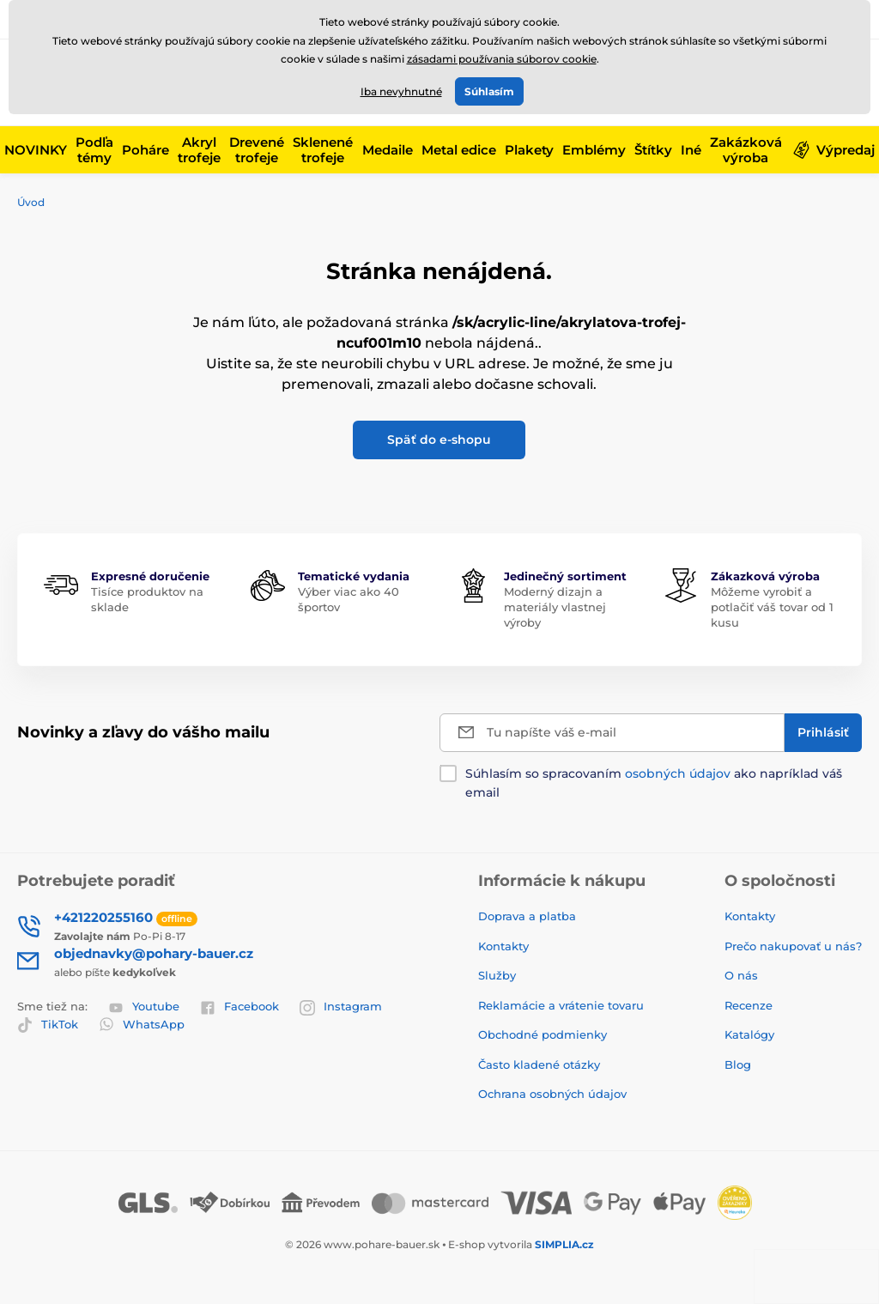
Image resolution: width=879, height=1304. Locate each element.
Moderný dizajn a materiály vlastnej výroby (555, 607)
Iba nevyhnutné (401, 91)
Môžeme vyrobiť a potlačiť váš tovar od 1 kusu (772, 607)
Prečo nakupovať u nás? (793, 946)
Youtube (143, 1007)
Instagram (341, 1007)
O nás (741, 975)
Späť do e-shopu (439, 439)
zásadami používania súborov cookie (502, 58)
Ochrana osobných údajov (552, 1094)
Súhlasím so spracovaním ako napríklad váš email (653, 783)
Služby (497, 975)
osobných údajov (677, 773)
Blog (737, 1064)
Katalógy (749, 1034)
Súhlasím (489, 91)
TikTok (47, 1025)
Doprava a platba (527, 916)
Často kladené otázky (539, 1064)
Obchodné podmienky (542, 1034)
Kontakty (503, 946)
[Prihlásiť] (823, 732)
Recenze (748, 1005)
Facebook (239, 1007)
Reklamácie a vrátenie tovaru (561, 1005)
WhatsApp (142, 1024)
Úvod (31, 202)
